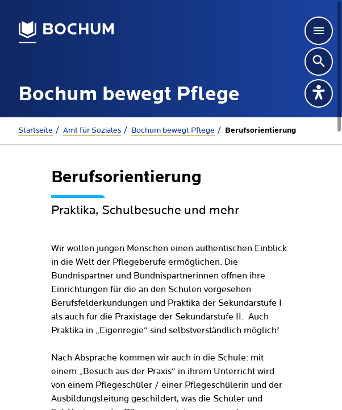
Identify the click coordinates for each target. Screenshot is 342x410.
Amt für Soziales (92, 130)
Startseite (35, 130)
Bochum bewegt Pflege (173, 130)
